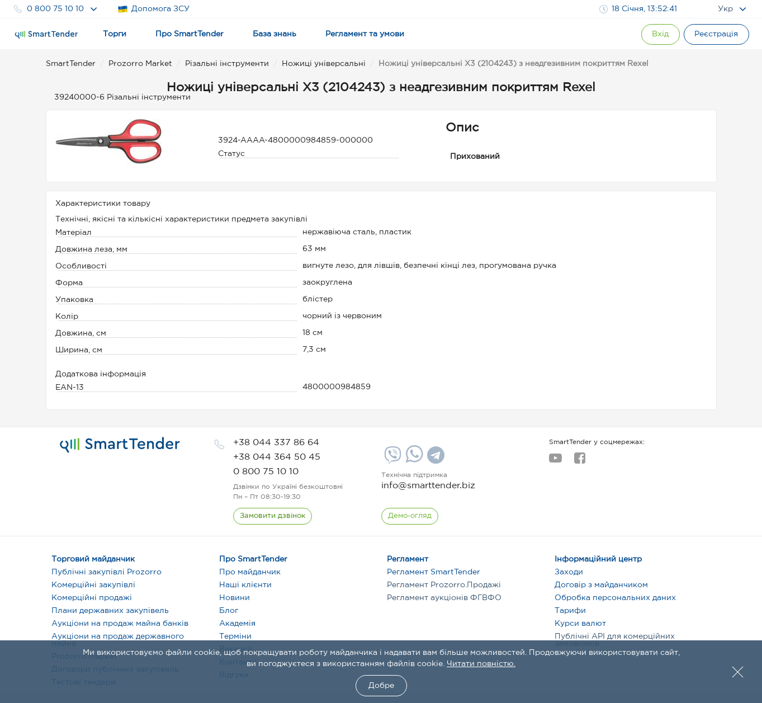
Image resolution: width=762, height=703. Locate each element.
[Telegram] (434, 459)
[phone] (276, 442)
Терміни (235, 636)
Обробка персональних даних (615, 598)
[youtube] (555, 461)
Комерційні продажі (91, 598)
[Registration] (714, 34)
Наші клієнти (245, 585)
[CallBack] (273, 516)
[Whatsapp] (412, 460)
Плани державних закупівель (110, 610)
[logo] (120, 445)
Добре (381, 685)
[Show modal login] (653, 34)
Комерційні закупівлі (93, 585)
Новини (234, 598)
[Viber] (391, 459)
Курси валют (580, 623)
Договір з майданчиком (601, 585)
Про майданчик (250, 572)
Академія (237, 623)
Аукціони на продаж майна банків (119, 623)
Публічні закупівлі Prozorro (106, 572)
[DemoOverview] (410, 516)
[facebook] (579, 461)
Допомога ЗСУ (153, 9)
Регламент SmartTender (433, 572)
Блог (228, 610)
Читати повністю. (481, 663)
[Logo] (46, 35)
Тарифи (570, 610)
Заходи (569, 572)
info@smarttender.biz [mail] (428, 486)
